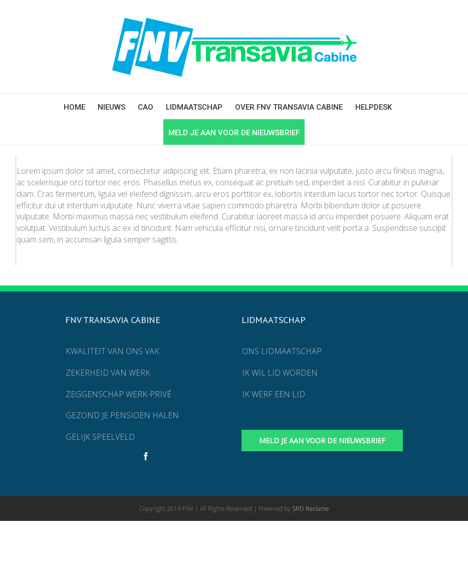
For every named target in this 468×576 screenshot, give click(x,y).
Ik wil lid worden (280, 372)
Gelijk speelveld (100, 436)
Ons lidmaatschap (282, 351)
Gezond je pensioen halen (122, 415)
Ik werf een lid (273, 394)
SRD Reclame (310, 508)
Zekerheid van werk (108, 372)
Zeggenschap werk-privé (118, 394)
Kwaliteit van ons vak (112, 351)
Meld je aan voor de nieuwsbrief (322, 440)
